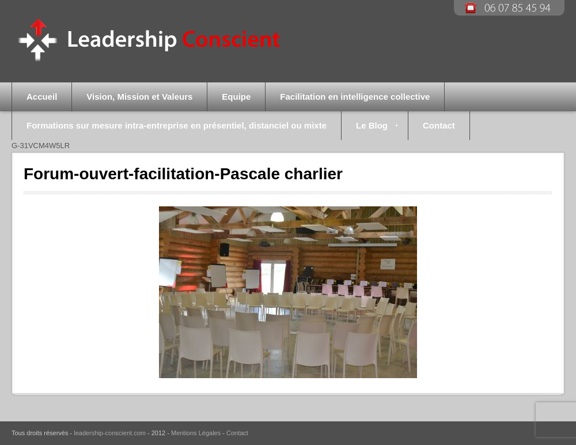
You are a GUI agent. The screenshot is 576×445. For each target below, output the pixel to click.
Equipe (236, 96)
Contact (439, 125)
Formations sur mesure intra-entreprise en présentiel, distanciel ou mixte (176, 125)
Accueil (41, 96)
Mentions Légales (196, 432)
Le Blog (370, 130)
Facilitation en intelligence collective (355, 96)
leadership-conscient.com (110, 432)
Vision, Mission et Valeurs (139, 96)
